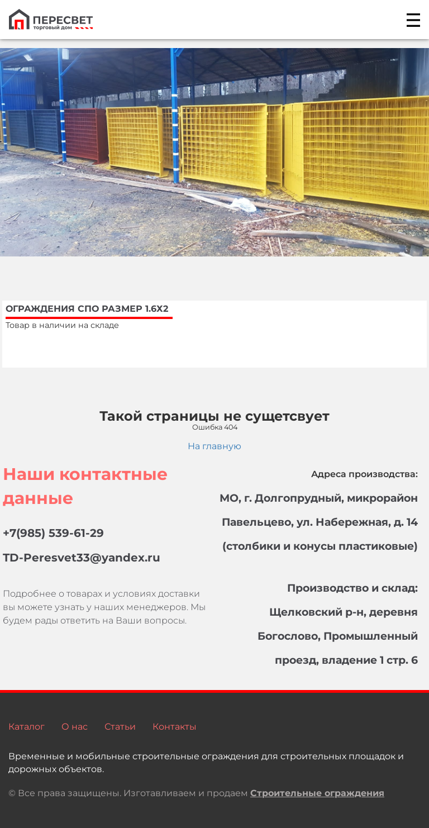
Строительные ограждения (317, 793)
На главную (214, 446)
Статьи (120, 726)
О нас (74, 726)
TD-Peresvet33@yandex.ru (81, 557)
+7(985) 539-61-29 (53, 533)
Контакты (174, 726)
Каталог (26, 726)
